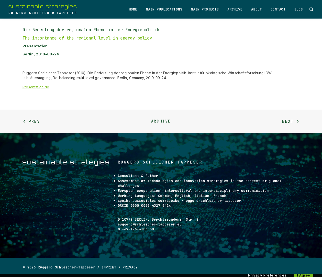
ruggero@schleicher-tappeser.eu (150, 224)
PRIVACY (130, 267)
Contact (278, 9)
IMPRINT (108, 267)
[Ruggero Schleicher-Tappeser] (43, 9)
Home (133, 9)
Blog (298, 9)
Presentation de (35, 87)
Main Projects (205, 9)
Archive (234, 9)
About (256, 9)
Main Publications (164, 9)
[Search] (311, 9)
